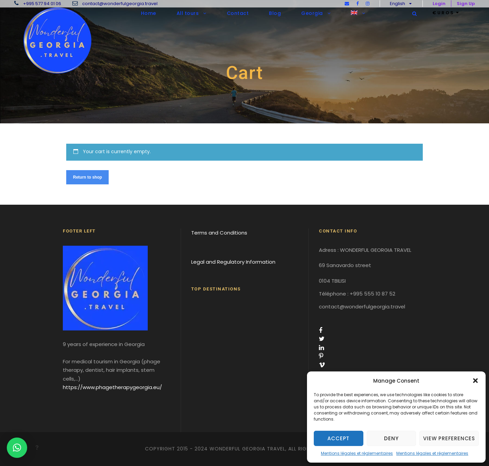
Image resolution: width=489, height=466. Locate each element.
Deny (391, 438)
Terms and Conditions (219, 232)
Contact (238, 13)
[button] (475, 380)
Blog (275, 13)
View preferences (449, 438)
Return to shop (87, 177)
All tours (188, 13)
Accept (338, 438)
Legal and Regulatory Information (233, 261)
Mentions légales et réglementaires (357, 453)
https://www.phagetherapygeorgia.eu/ (112, 387)
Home (148, 13)
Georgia (312, 13)
